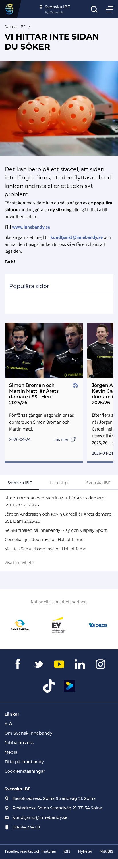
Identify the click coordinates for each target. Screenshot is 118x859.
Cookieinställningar (25, 771)
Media (11, 752)
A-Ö (8, 723)
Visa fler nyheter (20, 562)
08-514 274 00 (26, 827)
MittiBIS (106, 852)
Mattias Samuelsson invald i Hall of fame (45, 548)
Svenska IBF (15, 27)
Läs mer (64, 439)
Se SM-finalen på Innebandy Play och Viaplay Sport (56, 530)
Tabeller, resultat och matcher (30, 852)
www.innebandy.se (31, 227)
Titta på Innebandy (24, 761)
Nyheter (85, 852)
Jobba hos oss (19, 742)
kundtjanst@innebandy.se (40, 817)
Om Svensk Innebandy (28, 733)
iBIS (67, 852)
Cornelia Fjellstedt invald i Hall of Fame (44, 539)
